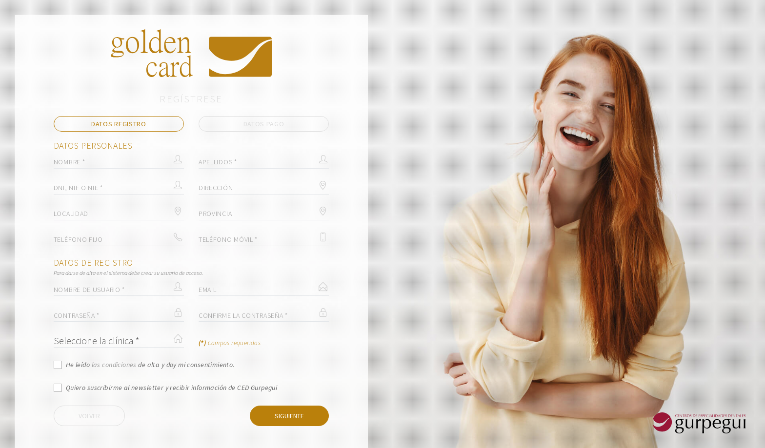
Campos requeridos (230, 343)
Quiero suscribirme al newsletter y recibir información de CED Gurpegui (171, 387)
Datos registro (118, 123)
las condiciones (114, 364)
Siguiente (289, 415)
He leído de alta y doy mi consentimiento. (150, 364)
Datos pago (263, 123)
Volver (89, 415)
